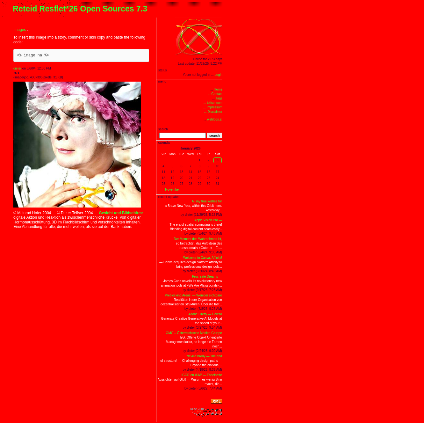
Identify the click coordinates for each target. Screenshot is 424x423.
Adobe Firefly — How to (205, 314)
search (214, 135)
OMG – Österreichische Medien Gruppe (194, 333)
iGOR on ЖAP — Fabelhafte (202, 375)
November (172, 189)
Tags (219, 98)
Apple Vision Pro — (208, 220)
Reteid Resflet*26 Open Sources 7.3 (80, 8)
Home (218, 89)
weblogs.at (214, 119)
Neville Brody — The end (204, 356)
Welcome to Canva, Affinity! (202, 257)
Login (218, 75)
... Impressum (212, 107)
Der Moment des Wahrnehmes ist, (198, 239)
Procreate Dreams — (207, 276)
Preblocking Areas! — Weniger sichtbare (193, 295)
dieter (17, 68)
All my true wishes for (207, 201)
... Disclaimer (213, 111)
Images (19, 29)
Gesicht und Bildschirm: (121, 213)
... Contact (215, 94)
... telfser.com (213, 103)
